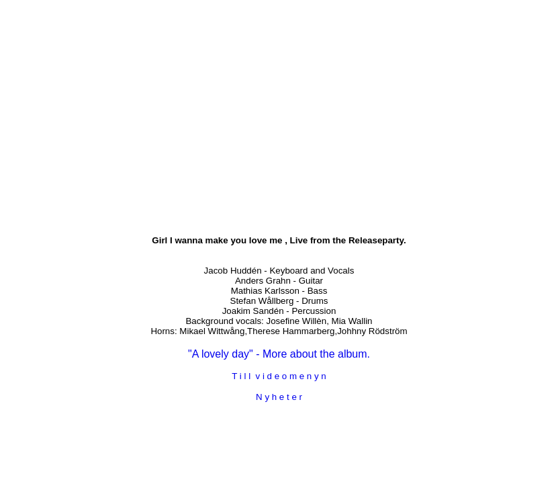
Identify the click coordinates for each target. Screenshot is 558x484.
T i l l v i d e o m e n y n (279, 376)
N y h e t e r (279, 397)
